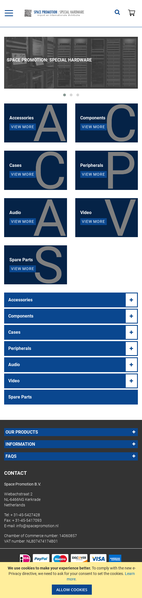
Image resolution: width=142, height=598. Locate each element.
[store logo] (54, 13)
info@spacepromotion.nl (37, 526)
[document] (71, 580)
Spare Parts (20, 397)
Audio (14, 364)
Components (20, 316)
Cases (14, 332)
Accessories (20, 299)
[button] (64, 95)
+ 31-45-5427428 (25, 515)
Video (14, 380)
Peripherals (19, 348)
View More (22, 127)
